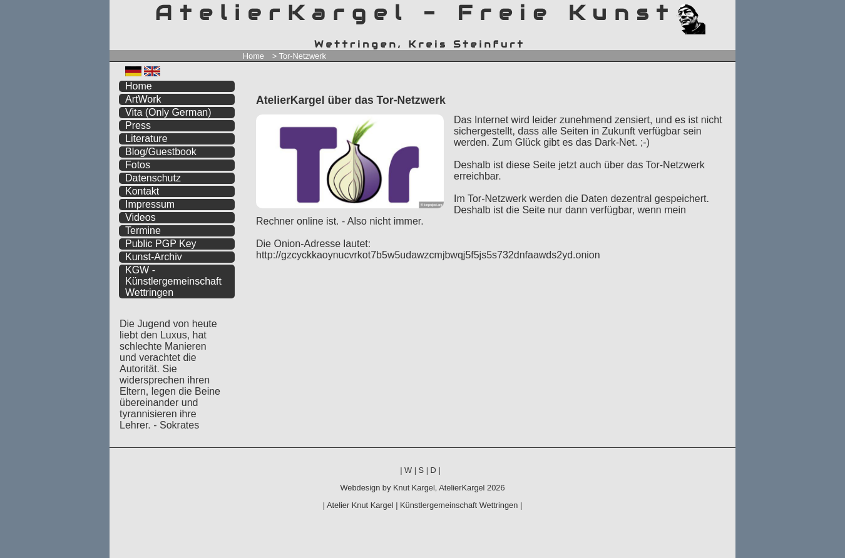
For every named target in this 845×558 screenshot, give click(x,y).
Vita (168, 112)
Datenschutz (153, 178)
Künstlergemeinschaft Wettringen (459, 505)
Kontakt (142, 191)
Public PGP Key (161, 243)
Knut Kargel (414, 487)
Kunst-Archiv (153, 256)
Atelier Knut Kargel (360, 505)
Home (253, 56)
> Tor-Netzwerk (299, 56)
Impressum (150, 204)
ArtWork (143, 99)
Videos (140, 217)
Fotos (137, 165)
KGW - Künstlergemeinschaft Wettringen (173, 281)
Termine (143, 230)
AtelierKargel (461, 487)
